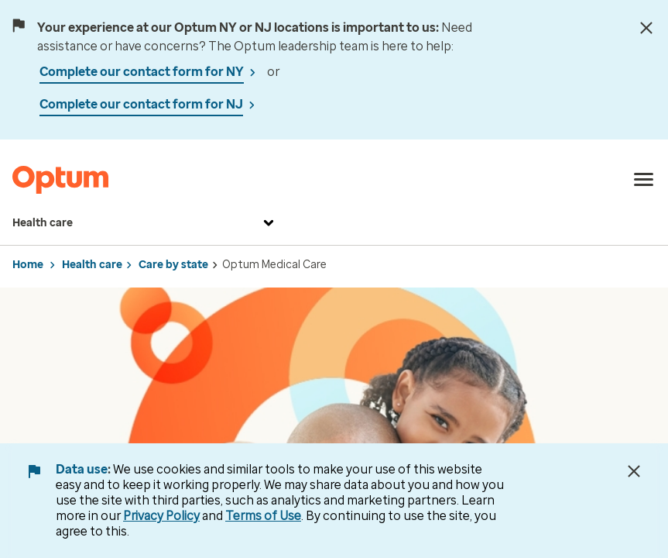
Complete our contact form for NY (141, 71)
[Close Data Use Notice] (634, 471)
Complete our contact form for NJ (141, 104)
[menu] (644, 180)
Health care (145, 223)
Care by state (173, 264)
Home (27, 264)
